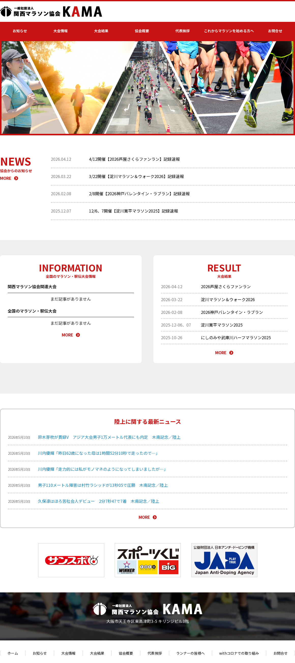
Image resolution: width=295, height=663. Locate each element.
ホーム (12, 653)
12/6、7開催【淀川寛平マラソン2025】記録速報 (133, 211)
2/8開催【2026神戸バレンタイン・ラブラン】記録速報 (139, 193)
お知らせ (20, 30)
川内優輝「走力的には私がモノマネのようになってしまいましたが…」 (103, 469)
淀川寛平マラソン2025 (222, 325)
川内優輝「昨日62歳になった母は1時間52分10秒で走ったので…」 (99, 453)
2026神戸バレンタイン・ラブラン (232, 312)
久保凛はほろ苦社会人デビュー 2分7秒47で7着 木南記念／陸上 (98, 501)
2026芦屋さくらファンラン (226, 286)
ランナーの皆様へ (190, 653)
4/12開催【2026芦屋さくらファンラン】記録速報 (134, 159)
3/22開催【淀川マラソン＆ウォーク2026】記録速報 (136, 176)
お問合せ (275, 30)
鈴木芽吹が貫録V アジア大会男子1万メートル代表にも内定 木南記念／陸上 (109, 437)
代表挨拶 (182, 30)
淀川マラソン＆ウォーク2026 (228, 299)
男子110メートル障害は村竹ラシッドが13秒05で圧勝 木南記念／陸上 (103, 485)
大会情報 (60, 30)
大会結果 (101, 30)
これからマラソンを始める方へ (229, 30)
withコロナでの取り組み (239, 653)
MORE (9, 178)
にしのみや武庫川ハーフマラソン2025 (236, 337)
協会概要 (142, 30)
